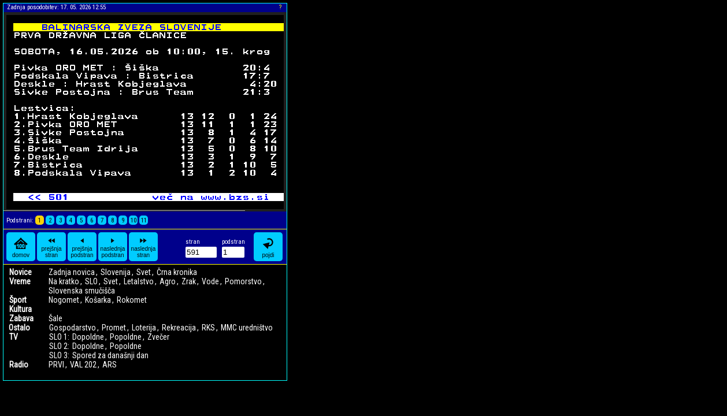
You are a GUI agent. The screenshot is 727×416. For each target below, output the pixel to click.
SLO (91, 281)
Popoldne (126, 336)
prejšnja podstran (82, 246)
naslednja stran (143, 246)
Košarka (98, 299)
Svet (143, 272)
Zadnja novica (72, 272)
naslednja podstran (113, 246)
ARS (109, 364)
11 (144, 220)
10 (133, 220)
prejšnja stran (51, 246)
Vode (210, 281)
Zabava (21, 318)
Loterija (144, 327)
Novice (21, 272)
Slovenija (116, 272)
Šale (55, 318)
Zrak (188, 281)
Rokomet (132, 299)
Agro (168, 281)
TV (14, 336)
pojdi (268, 247)
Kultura (21, 309)
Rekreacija (179, 327)
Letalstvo (139, 281)
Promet (114, 327)
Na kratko (64, 281)
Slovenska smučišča (82, 290)
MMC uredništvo (247, 327)
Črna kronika (177, 272)
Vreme (20, 281)
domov (20, 247)
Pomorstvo (243, 281)
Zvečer (158, 336)
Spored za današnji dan (110, 355)
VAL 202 (83, 364)
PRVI (56, 364)
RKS (208, 327)
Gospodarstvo (72, 327)
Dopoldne (88, 336)
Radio (19, 364)
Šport (18, 299)
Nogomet (64, 299)
